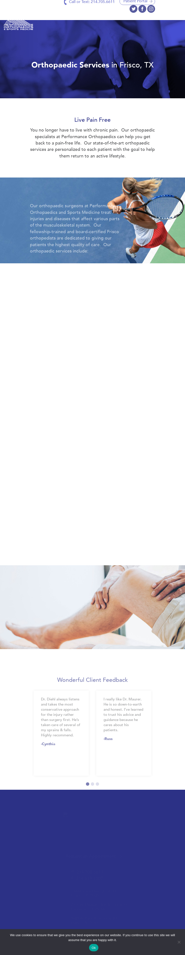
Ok (94, 948)
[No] (178, 942)
